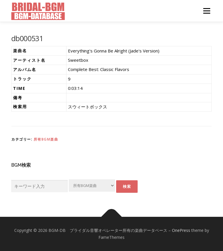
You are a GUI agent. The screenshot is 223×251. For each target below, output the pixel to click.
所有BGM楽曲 (46, 139)
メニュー (207, 11)
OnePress (181, 230)
